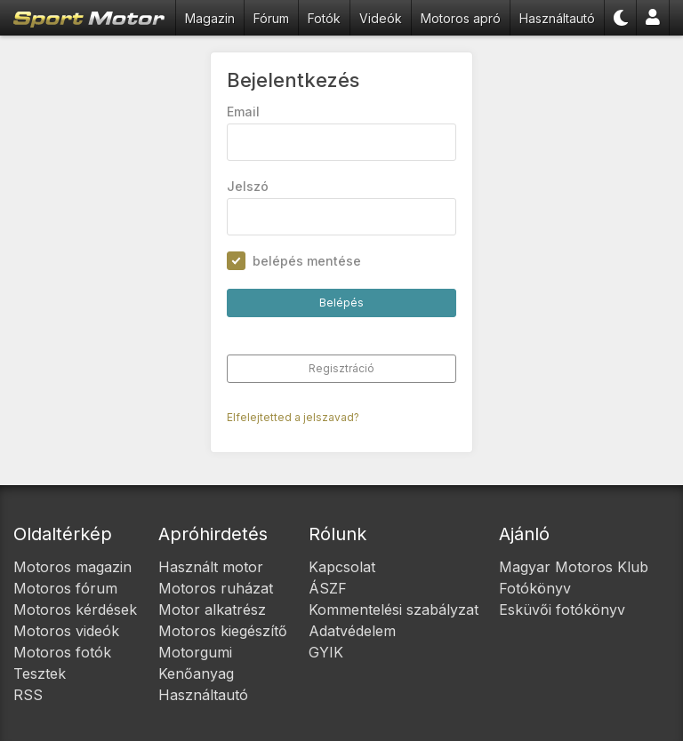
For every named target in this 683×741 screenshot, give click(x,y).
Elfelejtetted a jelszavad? (293, 417)
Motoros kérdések (75, 609)
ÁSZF (328, 588)
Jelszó (248, 186)
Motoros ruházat (215, 588)
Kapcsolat (342, 567)
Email (243, 111)
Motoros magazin (72, 567)
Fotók (324, 18)
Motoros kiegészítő (222, 631)
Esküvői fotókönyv (562, 609)
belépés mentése (307, 260)
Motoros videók (66, 631)
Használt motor (210, 567)
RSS (28, 695)
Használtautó (557, 18)
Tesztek (39, 673)
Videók (380, 18)
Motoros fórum (65, 588)
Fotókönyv (535, 588)
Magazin (210, 18)
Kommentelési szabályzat (393, 609)
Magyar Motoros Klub (573, 567)
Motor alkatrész (212, 609)
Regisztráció (341, 368)
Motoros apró (461, 18)
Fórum (271, 18)
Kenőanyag (196, 673)
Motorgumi (195, 652)
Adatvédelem (352, 631)
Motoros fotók (62, 652)
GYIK (326, 652)
